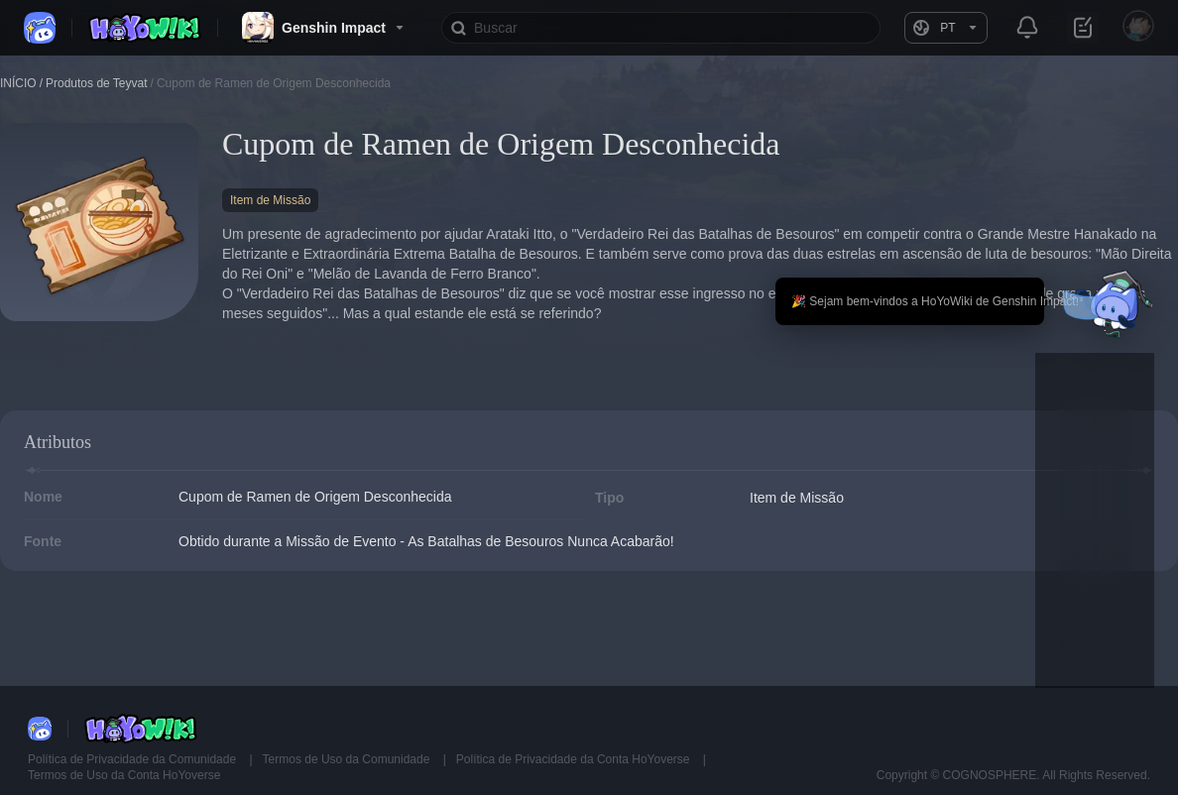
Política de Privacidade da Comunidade (133, 759)
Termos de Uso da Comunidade (348, 759)
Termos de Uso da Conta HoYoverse (124, 775)
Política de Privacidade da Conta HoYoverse (574, 759)
